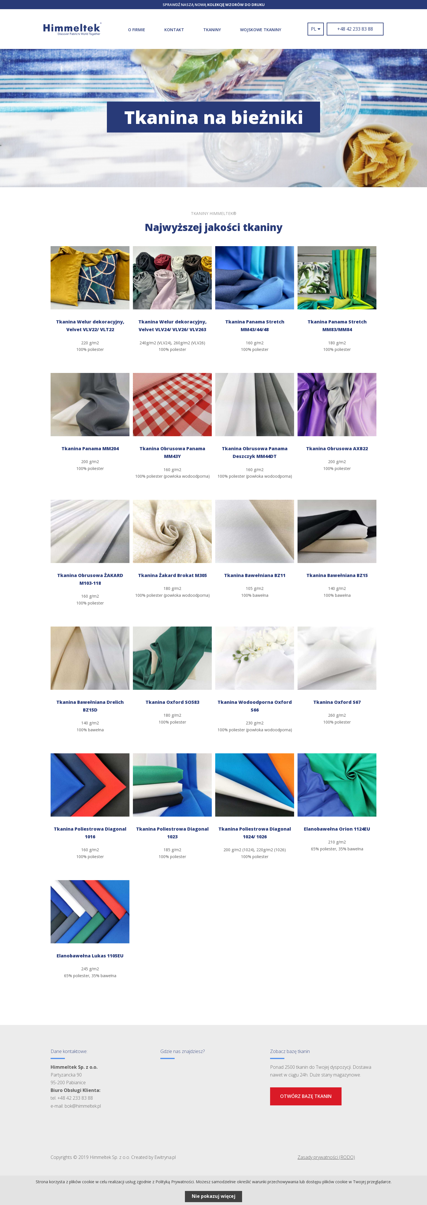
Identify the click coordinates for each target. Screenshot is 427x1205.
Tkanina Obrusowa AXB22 (337, 448)
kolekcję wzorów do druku (236, 4)
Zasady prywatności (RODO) (326, 1157)
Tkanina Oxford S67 (337, 702)
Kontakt (174, 29)
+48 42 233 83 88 (355, 29)
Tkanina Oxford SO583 (172, 702)
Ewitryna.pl (165, 1157)
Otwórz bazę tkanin (306, 1096)
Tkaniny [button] (212, 29)
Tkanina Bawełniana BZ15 (337, 575)
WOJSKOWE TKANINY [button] (260, 29)
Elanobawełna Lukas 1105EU (90, 956)
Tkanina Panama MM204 (90, 448)
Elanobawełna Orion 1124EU (337, 829)
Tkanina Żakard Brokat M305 (172, 575)
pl (315, 29)
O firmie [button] (136, 29)
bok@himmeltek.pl (83, 1106)
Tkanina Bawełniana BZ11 (255, 575)
